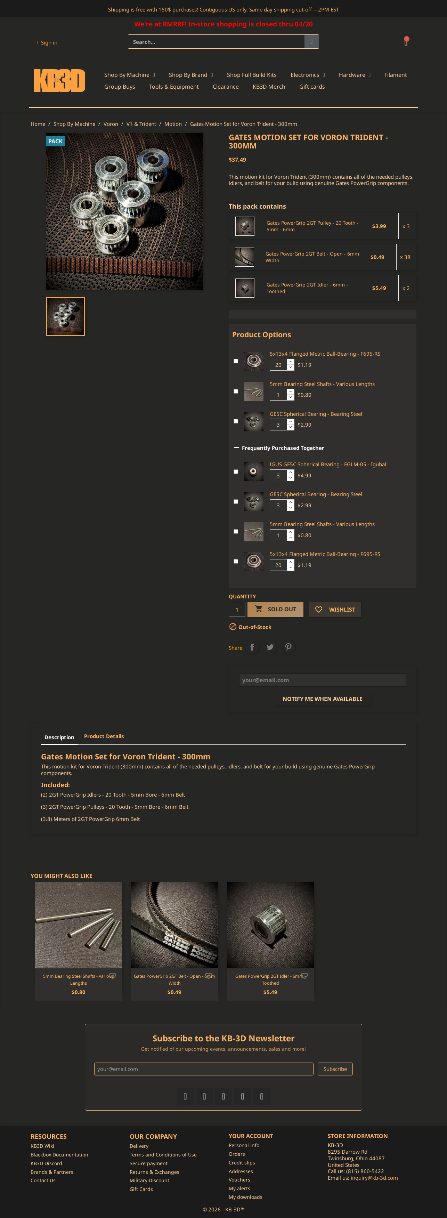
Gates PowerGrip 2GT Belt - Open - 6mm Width (312, 257)
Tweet (270, 647)
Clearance (226, 86)
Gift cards (312, 86)
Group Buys (119, 86)
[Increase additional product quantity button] (290, 362)
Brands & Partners (52, 1172)
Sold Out (275, 609)
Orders (237, 1154)
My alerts (239, 1188)
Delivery (139, 1146)
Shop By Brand (191, 75)
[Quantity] (237, 609)
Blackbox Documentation (59, 1154)
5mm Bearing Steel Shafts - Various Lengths (322, 383)
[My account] (46, 42)
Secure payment (149, 1163)
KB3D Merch (269, 86)
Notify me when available (323, 699)
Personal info (244, 1145)
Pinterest (288, 647)
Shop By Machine (129, 75)
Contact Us (43, 1180)
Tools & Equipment (174, 86)
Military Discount (149, 1180)
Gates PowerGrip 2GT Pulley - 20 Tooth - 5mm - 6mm (313, 226)
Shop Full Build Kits (252, 75)
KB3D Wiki (42, 1146)
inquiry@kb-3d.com (374, 1177)
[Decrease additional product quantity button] (290, 367)
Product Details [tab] (104, 736)
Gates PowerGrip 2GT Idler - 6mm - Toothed (307, 288)
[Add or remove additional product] (236, 361)
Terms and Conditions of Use (163, 1154)
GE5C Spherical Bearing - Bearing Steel (316, 413)
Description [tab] (59, 737)
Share (252, 647)
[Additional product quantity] (278, 365)
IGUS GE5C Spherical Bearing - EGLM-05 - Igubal (328, 464)
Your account (251, 1136)
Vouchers (239, 1179)
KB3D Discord (46, 1163)
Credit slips (242, 1162)
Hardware (355, 75)
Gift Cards (141, 1189)
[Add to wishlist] (113, 975)
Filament (395, 75)
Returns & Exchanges (154, 1172)
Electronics (308, 75)
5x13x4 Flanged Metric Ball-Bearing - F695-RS (325, 353)
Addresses (241, 1171)
